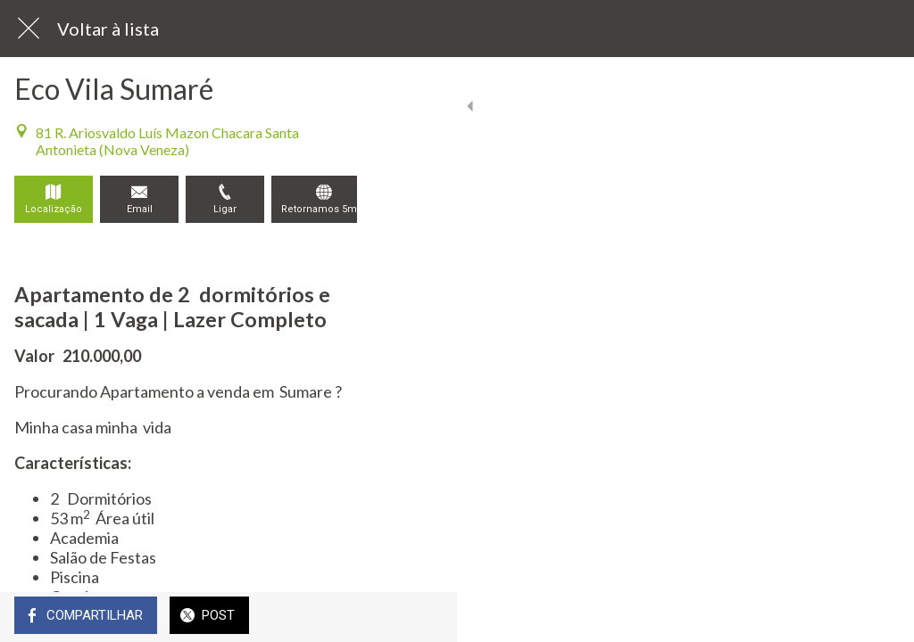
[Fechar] (28, 28)
